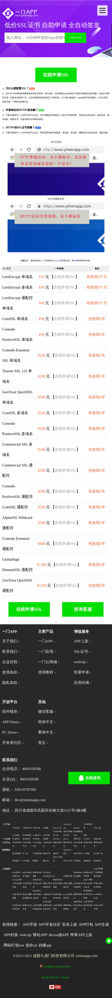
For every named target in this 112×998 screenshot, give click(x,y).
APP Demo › (11, 722)
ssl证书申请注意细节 (78, 885)
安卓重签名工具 (78, 833)
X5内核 (86, 853)
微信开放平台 (67, 844)
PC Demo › (10, 732)
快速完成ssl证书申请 (57, 896)
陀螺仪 (35, 861)
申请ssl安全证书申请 (98, 885)
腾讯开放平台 (98, 844)
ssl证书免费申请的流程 (37, 907)
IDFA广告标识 (58, 859)
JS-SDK (87, 839)
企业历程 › (11, 662)
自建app (44, 945)
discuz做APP (59, 935)
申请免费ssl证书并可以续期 (88, 894)
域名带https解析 (37, 874)
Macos (65, 839)
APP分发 (46, 835)
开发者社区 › (12, 743)
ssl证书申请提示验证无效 (88, 905)
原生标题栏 (16, 853)
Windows (56, 839)
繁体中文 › (46, 732)
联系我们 (9, 760)
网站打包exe (14, 945)
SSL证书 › (82, 651)
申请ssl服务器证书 (68, 885)
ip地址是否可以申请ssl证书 (78, 905)
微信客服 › (46, 711)
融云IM (46, 861)
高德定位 (87, 861)
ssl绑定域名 (68, 876)
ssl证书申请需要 (17, 896)
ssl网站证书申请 (47, 896)
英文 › (43, 743)
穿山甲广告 (98, 853)
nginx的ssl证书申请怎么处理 (37, 894)
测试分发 (97, 839)
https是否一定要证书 (17, 874)
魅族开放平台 (57, 844)
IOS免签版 (27, 835)
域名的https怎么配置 (78, 874)
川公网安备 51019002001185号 (57, 967)
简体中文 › (46, 722)
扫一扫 (25, 853)
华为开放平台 (16, 844)
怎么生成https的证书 (47, 874)
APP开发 (30, 924)
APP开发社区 (49, 924)
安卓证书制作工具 (67, 833)
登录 (75, 261)
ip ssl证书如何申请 (68, 896)
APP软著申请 (88, 826)
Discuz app (57, 828)
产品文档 (65, 978)
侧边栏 (55, 853)
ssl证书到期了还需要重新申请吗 (98, 872)
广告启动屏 (37, 853)
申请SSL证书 (75, 38)
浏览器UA (16, 861)
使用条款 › (11, 672)
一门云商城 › (48, 662)
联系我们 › (11, 651)
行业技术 (16, 839)
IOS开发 (36, 839)
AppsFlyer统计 (67, 851)
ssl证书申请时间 (57, 907)
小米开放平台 (47, 844)
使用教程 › (46, 672)
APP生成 (101, 924)
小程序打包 (27, 828)
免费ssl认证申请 (27, 907)
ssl (54, 876)
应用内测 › (82, 683)
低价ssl (31, 945)
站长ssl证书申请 (98, 907)
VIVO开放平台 (37, 844)
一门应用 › (46, 651)
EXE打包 (36, 828)
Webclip (77, 828)
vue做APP (37, 835)
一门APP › (46, 641)
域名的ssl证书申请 (88, 874)
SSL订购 (58, 261)
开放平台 (77, 839)
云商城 (45, 828)
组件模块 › (11, 711)
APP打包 (15, 828)
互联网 (45, 839)
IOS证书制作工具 (57, 833)
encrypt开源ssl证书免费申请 (17, 883)
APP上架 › (82, 641)
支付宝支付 (78, 853)
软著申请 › (82, 672)
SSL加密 (15, 835)
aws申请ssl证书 (98, 896)
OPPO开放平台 (27, 844)
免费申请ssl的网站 (68, 907)
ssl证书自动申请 (27, 885)
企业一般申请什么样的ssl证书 (88, 883)
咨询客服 (83, 609)
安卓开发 (26, 839)
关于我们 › (11, 641)
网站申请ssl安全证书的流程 (57, 883)
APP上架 (97, 828)
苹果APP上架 (81, 935)
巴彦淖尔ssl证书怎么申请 (37, 883)
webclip (25, 935)
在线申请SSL (56, 74)
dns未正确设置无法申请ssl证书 (47, 905)
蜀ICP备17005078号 (50, 978)
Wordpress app (67, 826)
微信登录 (97, 861)
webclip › (81, 662)
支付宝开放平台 (78, 844)
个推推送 (77, 861)
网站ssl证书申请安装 (47, 885)
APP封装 (11, 935)
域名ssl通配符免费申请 (27, 896)
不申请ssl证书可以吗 (17, 907)
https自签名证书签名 (27, 874)
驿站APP (40, 935)
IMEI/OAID (67, 861)
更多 (85, 835)
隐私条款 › (11, 683)
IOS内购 (26, 861)
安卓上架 (69, 924)
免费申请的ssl (78, 896)
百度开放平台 (88, 844)
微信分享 (46, 853)
